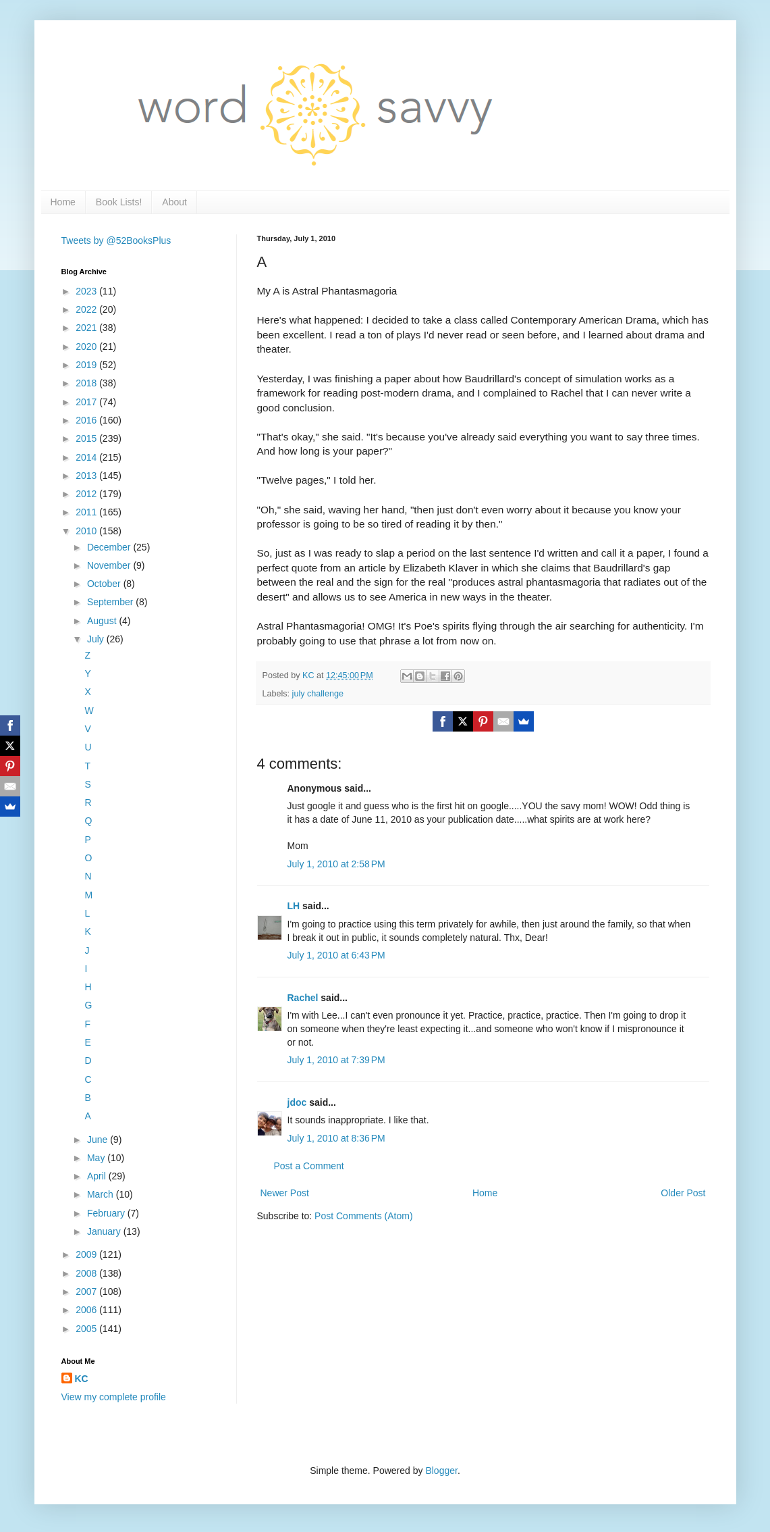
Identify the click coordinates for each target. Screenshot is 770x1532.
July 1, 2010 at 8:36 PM (336, 1138)
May (97, 1157)
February (107, 1213)
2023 (87, 291)
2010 (87, 531)
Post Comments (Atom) (363, 1215)
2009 (87, 1254)
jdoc (297, 1102)
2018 (87, 383)
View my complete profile (113, 1396)
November (110, 565)
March (101, 1194)
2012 (87, 493)
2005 (87, 1328)
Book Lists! (119, 202)
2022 (87, 309)
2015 (87, 438)
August (103, 620)
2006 (87, 1309)
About (174, 202)
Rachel (303, 997)
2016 (87, 420)
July (97, 639)
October (105, 583)
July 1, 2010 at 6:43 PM (336, 955)
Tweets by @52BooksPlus (116, 240)
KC (81, 1378)
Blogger (441, 1470)
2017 (87, 402)
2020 (87, 346)
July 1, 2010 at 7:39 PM (336, 1059)
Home (63, 202)
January (105, 1231)
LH (293, 905)
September (111, 601)
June (98, 1139)
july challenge (317, 693)
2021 (87, 327)
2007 (87, 1291)
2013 (87, 475)
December (110, 547)
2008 (87, 1273)
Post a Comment (309, 1165)
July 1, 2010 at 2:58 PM (336, 864)
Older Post (683, 1193)
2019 (87, 364)
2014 (87, 457)
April (98, 1176)
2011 (87, 512)
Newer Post (284, 1193)
